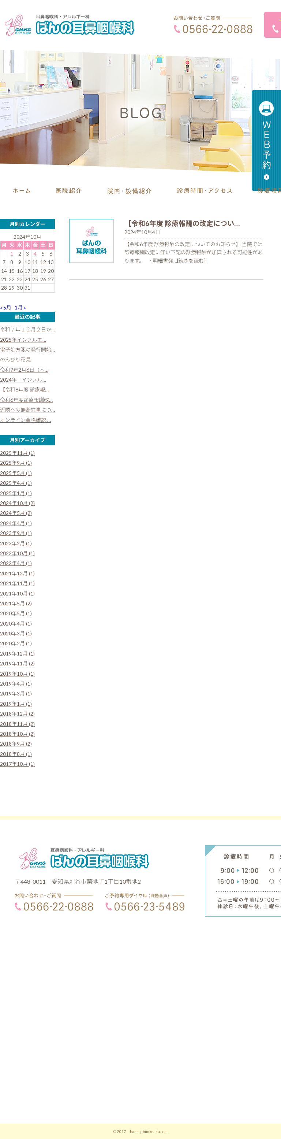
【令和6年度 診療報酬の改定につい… (182, 223)
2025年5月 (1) (16, 473)
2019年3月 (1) (16, 693)
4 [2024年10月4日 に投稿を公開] (35, 254)
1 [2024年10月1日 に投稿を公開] (11, 254)
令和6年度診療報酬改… (26, 400)
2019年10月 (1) (17, 674)
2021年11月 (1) (17, 583)
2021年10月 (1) (17, 593)
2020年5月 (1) (16, 613)
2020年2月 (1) (16, 643)
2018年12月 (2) (17, 714)
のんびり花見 (15, 359)
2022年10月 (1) (17, 553)
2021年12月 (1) (17, 573)
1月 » (20, 307)
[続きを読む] (191, 260)
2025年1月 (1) (16, 493)
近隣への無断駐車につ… (27, 410)
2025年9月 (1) (16, 463)
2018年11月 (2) (17, 724)
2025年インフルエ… (23, 340)
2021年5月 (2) (16, 603)
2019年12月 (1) (17, 653)
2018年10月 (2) (17, 734)
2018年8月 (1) (16, 754)
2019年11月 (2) (17, 663)
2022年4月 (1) (16, 563)
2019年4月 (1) (16, 683)
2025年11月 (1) (17, 453)
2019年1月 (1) (16, 704)
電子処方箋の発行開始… (27, 349)
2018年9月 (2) (16, 744)
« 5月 (5, 307)
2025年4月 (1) (16, 483)
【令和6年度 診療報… (24, 389)
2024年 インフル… (23, 379)
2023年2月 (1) (16, 543)
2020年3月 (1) (16, 633)
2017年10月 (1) (17, 764)
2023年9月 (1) (16, 533)
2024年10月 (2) (17, 503)
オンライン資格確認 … (25, 420)
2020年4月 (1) (16, 623)
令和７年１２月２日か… (27, 329)
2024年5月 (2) (16, 513)
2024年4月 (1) (16, 523)
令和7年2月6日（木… (24, 370)
